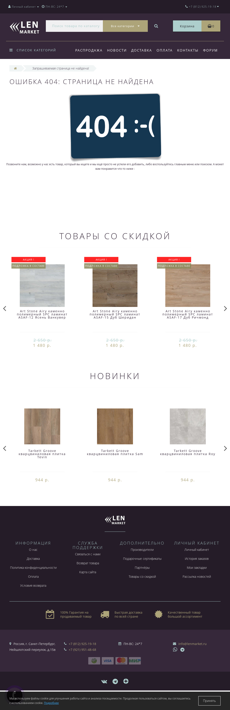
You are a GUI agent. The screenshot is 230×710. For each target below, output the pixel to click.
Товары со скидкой (142, 591)
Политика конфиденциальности (33, 582)
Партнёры (142, 582)
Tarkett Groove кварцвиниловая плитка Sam (115, 467)
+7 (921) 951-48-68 (82, 664)
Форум (82, 68)
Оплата (167, 50)
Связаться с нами (87, 569)
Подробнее (51, 703)
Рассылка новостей (197, 591)
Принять (209, 701)
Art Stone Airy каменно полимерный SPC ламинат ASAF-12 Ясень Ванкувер (42, 329)
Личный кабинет (196, 564)
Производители (142, 564)
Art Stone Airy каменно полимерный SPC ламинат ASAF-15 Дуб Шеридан (115, 329)
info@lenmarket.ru (192, 659)
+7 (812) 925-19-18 (82, 659)
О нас (33, 564)
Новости (117, 50)
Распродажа (89, 50)
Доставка (143, 50)
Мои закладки (197, 582)
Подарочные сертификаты (142, 573)
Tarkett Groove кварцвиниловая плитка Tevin (42, 469)
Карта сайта (87, 587)
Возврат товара (88, 578)
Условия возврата (33, 600)
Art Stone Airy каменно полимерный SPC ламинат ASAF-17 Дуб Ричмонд (187, 329)
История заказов (197, 573)
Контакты (190, 50)
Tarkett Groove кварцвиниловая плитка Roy (187, 467)
